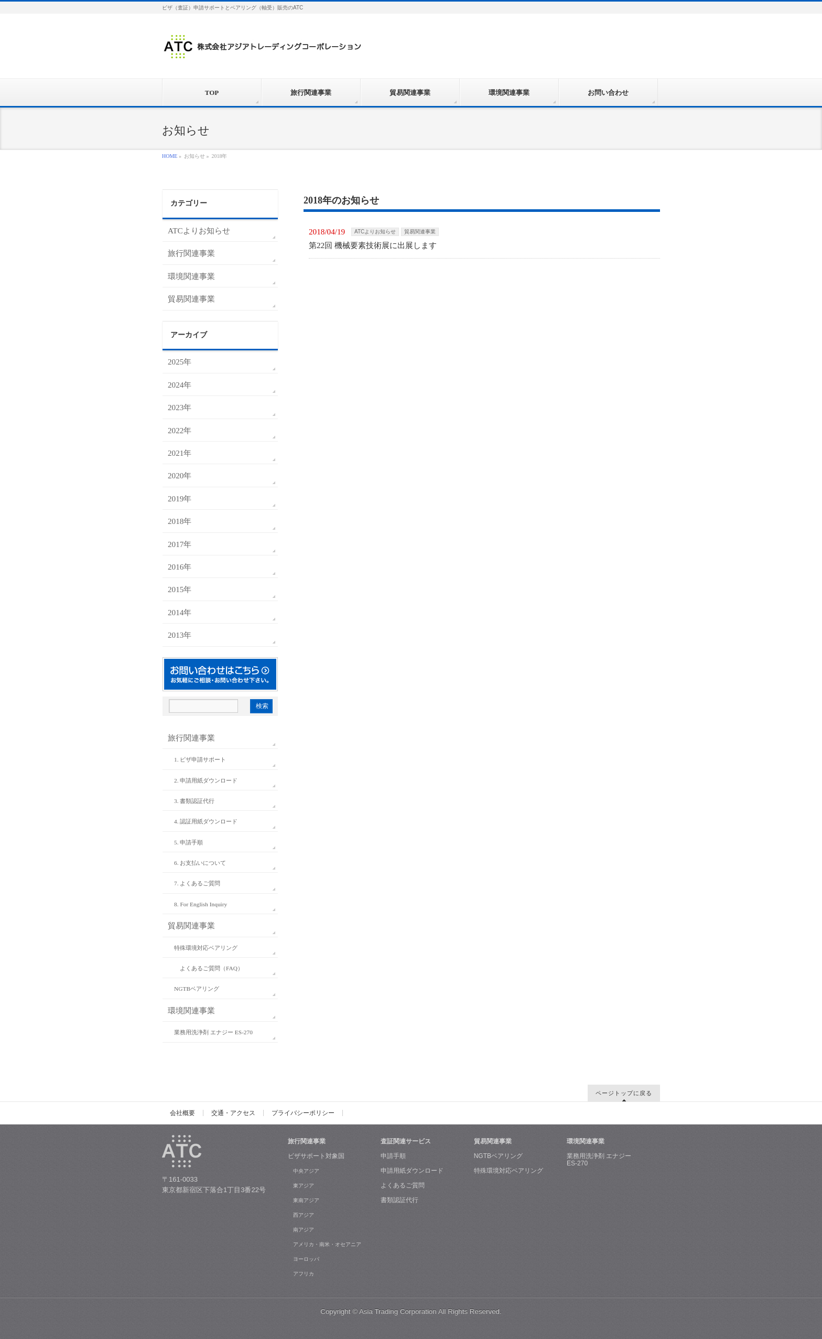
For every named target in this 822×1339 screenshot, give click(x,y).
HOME (169, 156)
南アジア (303, 1230)
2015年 (179, 589)
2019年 (179, 498)
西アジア (303, 1215)
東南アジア (306, 1200)
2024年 (179, 384)
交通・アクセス (233, 1113)
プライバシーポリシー (303, 1113)
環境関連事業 (191, 276)
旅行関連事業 (191, 253)
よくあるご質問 (403, 1185)
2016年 (179, 566)
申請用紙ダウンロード (412, 1170)
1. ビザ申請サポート (200, 759)
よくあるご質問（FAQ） (211, 968)
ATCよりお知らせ (375, 231)
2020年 (179, 475)
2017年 (179, 544)
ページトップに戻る (624, 1092)
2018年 (179, 521)
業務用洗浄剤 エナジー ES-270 (213, 1032)
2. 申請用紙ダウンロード (205, 780)
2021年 (179, 452)
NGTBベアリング (196, 988)
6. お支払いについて (200, 863)
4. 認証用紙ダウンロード (205, 821)
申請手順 (393, 1156)
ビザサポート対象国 (316, 1156)
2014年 (179, 612)
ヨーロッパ (306, 1259)
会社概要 (182, 1113)
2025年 (179, 361)
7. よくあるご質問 (197, 883)
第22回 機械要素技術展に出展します (373, 245)
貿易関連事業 (420, 231)
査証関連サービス (406, 1141)
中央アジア (306, 1171)
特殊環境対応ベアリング (205, 948)
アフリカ (303, 1274)
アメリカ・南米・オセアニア (327, 1244)
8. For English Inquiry (200, 904)
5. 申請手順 (188, 842)
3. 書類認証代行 (194, 801)
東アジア (303, 1185)
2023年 (179, 407)
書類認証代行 (399, 1200)
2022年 (179, 430)
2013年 (179, 634)
